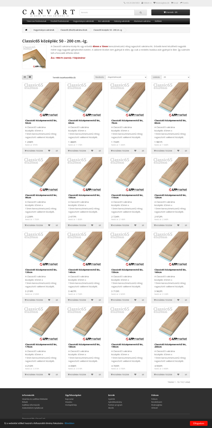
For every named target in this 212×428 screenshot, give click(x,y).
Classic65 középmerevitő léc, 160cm (170, 271)
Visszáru (68, 402)
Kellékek (158, 21)
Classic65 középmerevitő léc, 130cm (41, 271)
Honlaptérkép (71, 405)
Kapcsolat (69, 399)
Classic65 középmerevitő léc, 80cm (170, 121)
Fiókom (154, 399)
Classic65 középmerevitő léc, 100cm (84, 196)
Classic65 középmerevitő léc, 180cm (84, 345)
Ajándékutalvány (115, 402)
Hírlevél (154, 408)
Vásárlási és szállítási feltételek (35, 399)
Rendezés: (100, 77)
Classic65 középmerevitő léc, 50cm (41, 121)
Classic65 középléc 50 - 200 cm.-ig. (107, 30)
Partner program (115, 405)
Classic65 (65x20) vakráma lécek (74, 30)
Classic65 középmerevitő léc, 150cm (127, 271)
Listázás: (156, 77)
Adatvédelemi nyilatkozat (32, 408)
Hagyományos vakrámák (83, 21)
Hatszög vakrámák (122, 21)
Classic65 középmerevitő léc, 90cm (41, 196)
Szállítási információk (31, 405)
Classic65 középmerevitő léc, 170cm (41, 345)
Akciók (111, 408)
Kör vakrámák (104, 21)
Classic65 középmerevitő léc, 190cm (127, 345)
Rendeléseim (156, 402)
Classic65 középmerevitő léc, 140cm (84, 271)
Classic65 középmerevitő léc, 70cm (127, 121)
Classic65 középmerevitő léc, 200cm (170, 345)
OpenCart (40, 418)
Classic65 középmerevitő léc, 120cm (170, 196)
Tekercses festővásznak (36, 21)
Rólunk (25, 402)
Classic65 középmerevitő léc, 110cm (127, 196)
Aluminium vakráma (142, 21)
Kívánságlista (156, 405)
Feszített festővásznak (60, 21)
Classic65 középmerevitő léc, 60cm (84, 121)
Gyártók (111, 399)
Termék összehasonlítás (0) (64, 77)
